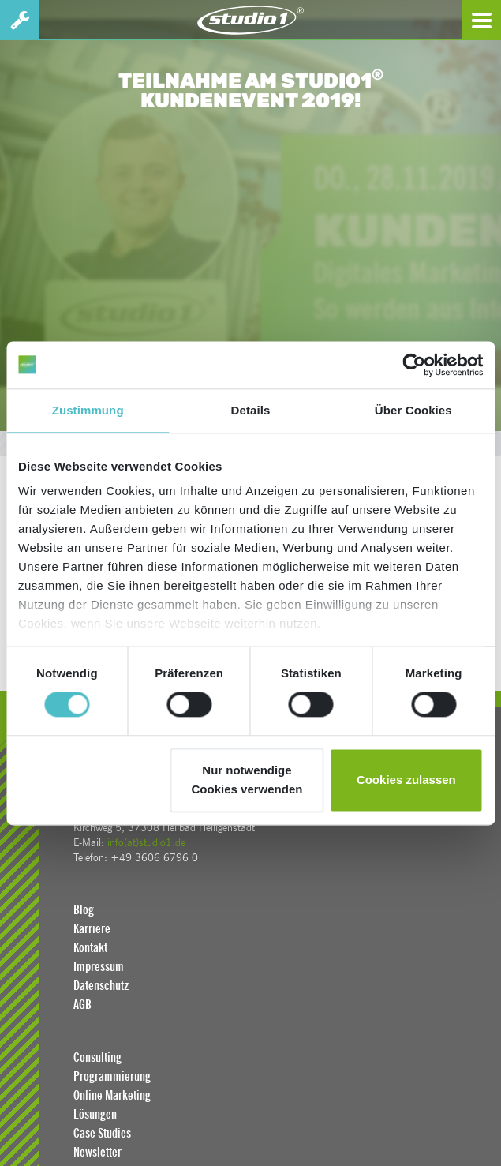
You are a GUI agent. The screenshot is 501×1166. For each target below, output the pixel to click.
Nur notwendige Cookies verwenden (247, 779)
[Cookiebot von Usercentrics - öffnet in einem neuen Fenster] (414, 365)
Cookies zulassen (406, 779)
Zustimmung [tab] (88, 410)
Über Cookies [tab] (413, 410)
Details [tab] (251, 410)
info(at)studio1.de (146, 843)
